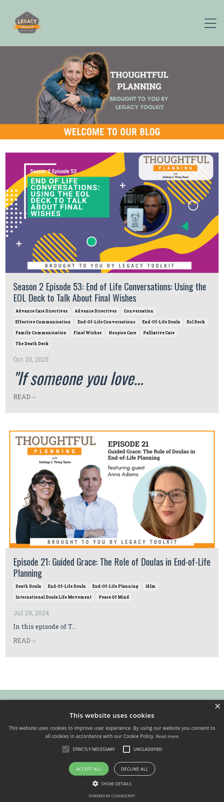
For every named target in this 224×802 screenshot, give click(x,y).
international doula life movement (53, 597)
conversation (139, 311)
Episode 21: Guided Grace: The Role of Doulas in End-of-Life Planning (111, 567)
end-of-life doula (161, 322)
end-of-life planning (115, 586)
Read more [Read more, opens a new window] (167, 736)
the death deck (32, 343)
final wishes (88, 332)
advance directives (96, 311)
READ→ (25, 396)
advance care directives (41, 311)
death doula (28, 586)
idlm (150, 586)
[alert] (112, 751)
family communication (41, 332)
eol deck (196, 322)
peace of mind (114, 597)
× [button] (217, 707)
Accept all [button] (88, 769)
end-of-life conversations (106, 322)
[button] (66, 749)
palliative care (158, 332)
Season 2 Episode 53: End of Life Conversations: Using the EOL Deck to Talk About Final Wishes (109, 292)
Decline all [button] (134, 769)
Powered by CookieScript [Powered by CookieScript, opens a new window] (112, 796)
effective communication (43, 322)
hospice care (122, 332)
